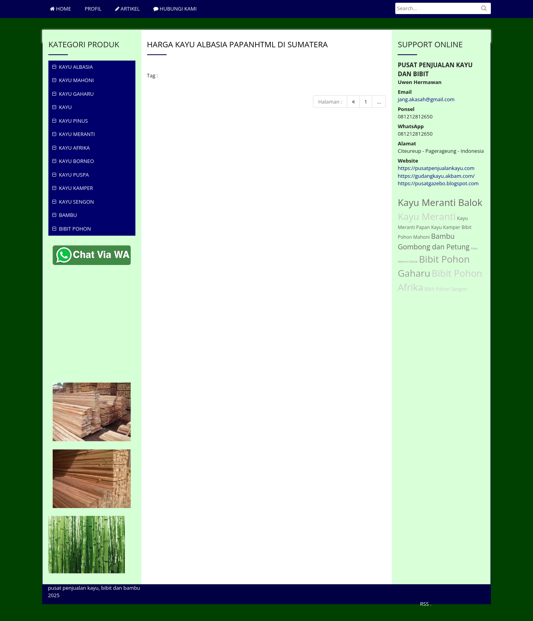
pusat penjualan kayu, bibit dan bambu (94, 587)
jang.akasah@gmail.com (426, 99)
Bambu (64, 214)
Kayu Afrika (71, 147)
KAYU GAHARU (73, 93)
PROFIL (93, 8)
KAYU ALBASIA (72, 66)
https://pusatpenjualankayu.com (436, 168)
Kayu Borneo (73, 161)
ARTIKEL (127, 8)
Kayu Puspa (70, 174)
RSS (424, 603)
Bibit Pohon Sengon (446, 289)
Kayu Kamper (72, 187)
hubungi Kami (175, 8)
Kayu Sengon (73, 201)
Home (60, 8)
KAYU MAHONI (73, 80)
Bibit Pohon (71, 228)
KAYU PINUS (70, 120)
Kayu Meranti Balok (440, 202)
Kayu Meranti (73, 134)
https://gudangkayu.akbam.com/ (436, 175)
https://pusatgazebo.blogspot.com (438, 183)
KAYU (62, 107)
